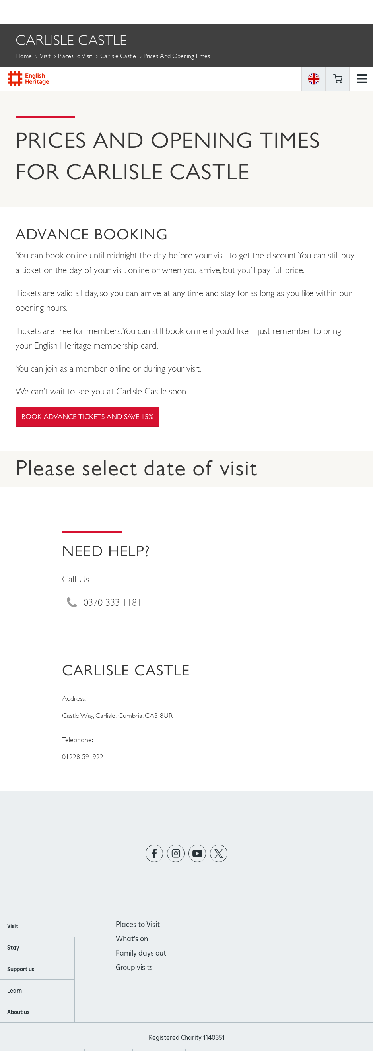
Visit (45, 56)
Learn (14, 990)
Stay (13, 947)
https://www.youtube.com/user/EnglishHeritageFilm (197, 854)
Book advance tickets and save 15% (87, 416)
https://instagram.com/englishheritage (176, 854)
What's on (132, 939)
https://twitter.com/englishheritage (219, 854)
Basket (338, 12)
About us (18, 1012)
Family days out (141, 953)
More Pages (35, 74)
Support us (20, 969)
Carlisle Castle (118, 56)
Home (24, 56)
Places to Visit (75, 56)
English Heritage (28, 11)
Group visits (134, 967)
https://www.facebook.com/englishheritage (154, 854)
